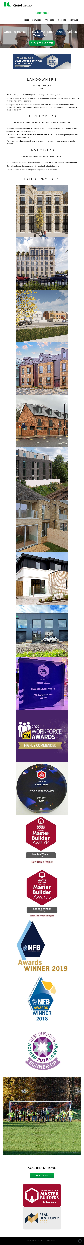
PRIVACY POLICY (52, 1240)
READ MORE (42, 1175)
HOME (26, 20)
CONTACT (74, 20)
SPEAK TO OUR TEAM (42, 43)
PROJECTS (49, 20)
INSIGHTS (62, 20)
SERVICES (36, 20)
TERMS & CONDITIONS (35, 1240)
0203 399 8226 (42, 13)
